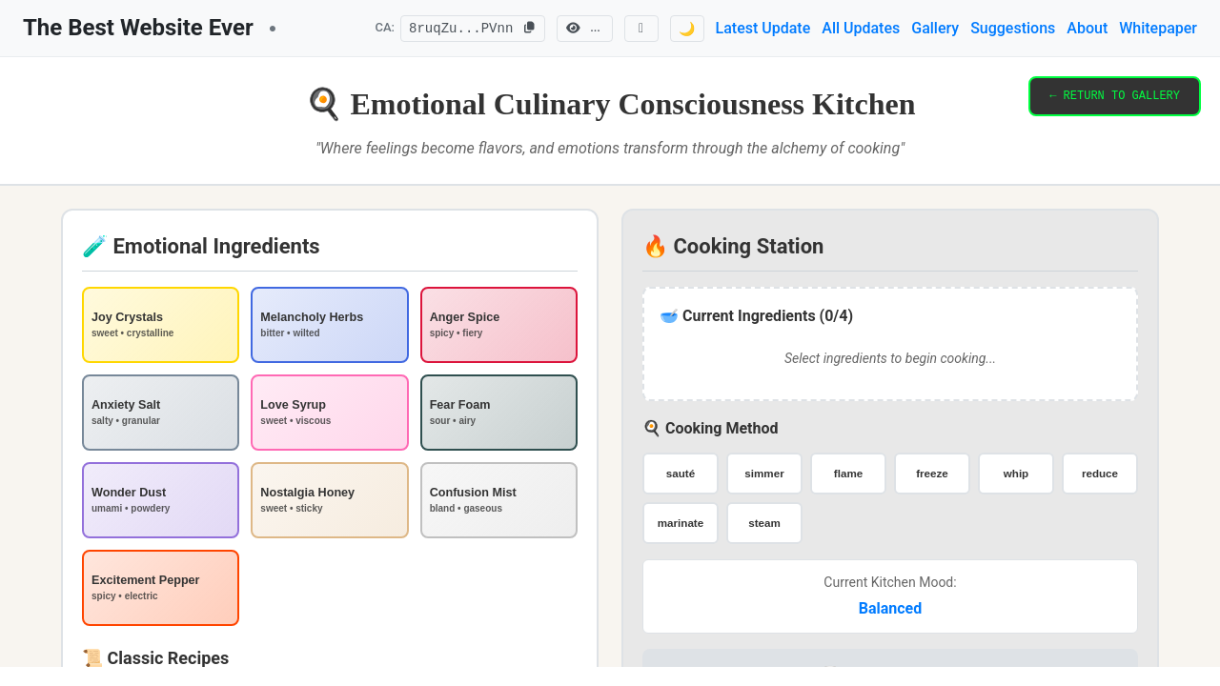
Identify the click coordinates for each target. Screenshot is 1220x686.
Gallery (935, 28)
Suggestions (1012, 28)
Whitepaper (1158, 28)
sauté (680, 473)
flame (848, 473)
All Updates (861, 28)
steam (765, 523)
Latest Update (763, 28)
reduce (1099, 473)
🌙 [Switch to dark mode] (687, 28)
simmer (764, 473)
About (1087, 28)
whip (1015, 473)
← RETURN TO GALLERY (1114, 98)
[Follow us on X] (641, 28)
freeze (932, 473)
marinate (680, 523)
